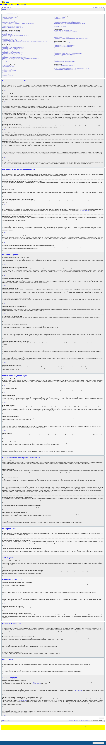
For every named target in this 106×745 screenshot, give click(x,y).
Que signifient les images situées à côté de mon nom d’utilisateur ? (15, 37)
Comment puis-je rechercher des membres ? (63, 46)
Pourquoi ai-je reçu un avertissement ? (10, 56)
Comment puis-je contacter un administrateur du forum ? (65, 69)
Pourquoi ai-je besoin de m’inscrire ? (9, 17)
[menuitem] (9, 7)
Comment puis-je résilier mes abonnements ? (63, 55)
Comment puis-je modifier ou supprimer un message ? (13, 47)
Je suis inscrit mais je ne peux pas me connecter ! (12, 21)
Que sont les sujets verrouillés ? (8, 74)
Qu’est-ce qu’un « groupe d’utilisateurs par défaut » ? (64, 24)
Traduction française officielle (93, 727)
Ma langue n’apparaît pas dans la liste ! (10, 36)
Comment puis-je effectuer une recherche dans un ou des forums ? (67, 42)
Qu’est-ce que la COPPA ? (7, 18)
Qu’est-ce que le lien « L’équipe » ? (61, 26)
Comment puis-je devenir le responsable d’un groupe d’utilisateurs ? (67, 22)
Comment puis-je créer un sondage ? (9, 49)
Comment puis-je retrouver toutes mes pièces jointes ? (65, 61)
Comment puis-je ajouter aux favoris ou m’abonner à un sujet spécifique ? (68, 53)
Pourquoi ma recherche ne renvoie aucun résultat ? (64, 44)
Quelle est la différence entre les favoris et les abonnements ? (66, 52)
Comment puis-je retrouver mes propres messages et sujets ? (66, 47)
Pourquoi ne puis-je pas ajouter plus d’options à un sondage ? (14, 51)
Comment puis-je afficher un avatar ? (9, 39)
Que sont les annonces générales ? (9, 70)
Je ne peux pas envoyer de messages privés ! (63, 30)
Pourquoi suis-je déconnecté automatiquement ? (11, 26)
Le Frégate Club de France (95, 729)
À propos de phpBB (37, 683)
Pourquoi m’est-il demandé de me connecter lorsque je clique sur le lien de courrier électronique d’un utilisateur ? (24, 41)
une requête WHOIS (23, 700)
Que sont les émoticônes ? (7, 67)
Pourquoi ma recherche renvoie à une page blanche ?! (65, 45)
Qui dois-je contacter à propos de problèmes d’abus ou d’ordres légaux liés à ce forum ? (71, 68)
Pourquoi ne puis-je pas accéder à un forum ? (11, 53)
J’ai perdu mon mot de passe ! (8, 24)
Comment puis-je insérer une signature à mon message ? (13, 48)
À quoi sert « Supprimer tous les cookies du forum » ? (12, 27)
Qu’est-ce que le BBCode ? (7, 65)
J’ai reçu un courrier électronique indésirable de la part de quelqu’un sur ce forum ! (70, 33)
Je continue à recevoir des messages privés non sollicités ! (65, 31)
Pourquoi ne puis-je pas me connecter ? (10, 22)
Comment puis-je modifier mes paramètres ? (11, 31)
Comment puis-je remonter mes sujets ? (10, 61)
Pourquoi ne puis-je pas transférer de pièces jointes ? (12, 54)
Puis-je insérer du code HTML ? (8, 66)
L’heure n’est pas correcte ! (7, 34)
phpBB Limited (36, 682)
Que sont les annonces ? (7, 71)
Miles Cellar (102, 727)
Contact (103, 729)
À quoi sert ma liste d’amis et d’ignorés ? (62, 37)
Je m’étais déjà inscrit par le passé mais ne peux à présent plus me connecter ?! (18, 23)
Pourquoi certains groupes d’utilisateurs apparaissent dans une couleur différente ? (70, 23)
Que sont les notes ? (6, 72)
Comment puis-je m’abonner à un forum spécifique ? (64, 54)
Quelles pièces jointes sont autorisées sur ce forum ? (64, 60)
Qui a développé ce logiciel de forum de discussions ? (64, 65)
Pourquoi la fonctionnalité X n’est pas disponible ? (64, 66)
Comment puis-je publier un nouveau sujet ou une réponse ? (14, 46)
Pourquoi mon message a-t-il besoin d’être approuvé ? (13, 59)
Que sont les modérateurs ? (59, 18)
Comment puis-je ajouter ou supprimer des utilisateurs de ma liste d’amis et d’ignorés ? (71, 38)
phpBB (89, 726)
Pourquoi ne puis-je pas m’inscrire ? (9, 19)
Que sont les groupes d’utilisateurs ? (61, 19)
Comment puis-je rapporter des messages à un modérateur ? (14, 57)
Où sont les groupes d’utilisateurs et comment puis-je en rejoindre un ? (68, 21)
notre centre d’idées (78, 690)
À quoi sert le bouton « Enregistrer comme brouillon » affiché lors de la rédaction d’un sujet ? (20, 58)
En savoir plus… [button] (80, 743)
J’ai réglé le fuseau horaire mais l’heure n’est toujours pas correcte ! (15, 35)
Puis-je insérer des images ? (8, 69)
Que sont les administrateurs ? (60, 17)
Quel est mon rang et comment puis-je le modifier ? (12, 40)
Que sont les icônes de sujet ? (8, 75)
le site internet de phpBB (84, 210)
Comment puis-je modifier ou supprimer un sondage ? (12, 52)
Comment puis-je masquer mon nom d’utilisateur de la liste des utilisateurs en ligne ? (19, 33)
